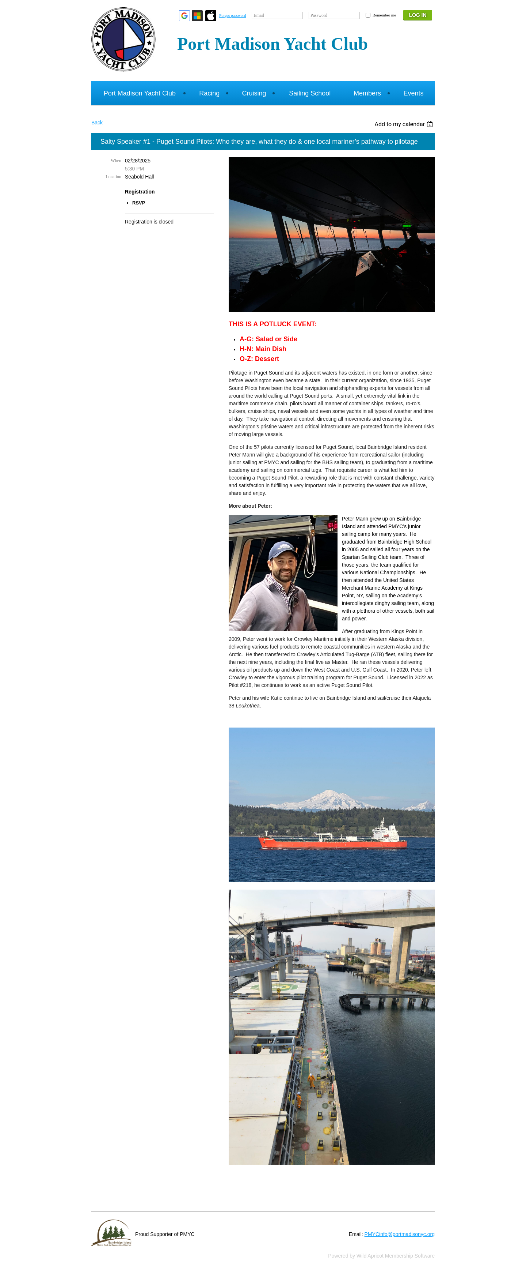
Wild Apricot (370, 1256)
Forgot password (232, 15)
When (116, 160)
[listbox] (404, 124)
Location (113, 176)
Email (259, 15)
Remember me (384, 15)
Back (97, 122)
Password (318, 15)
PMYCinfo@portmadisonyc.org (400, 1234)
